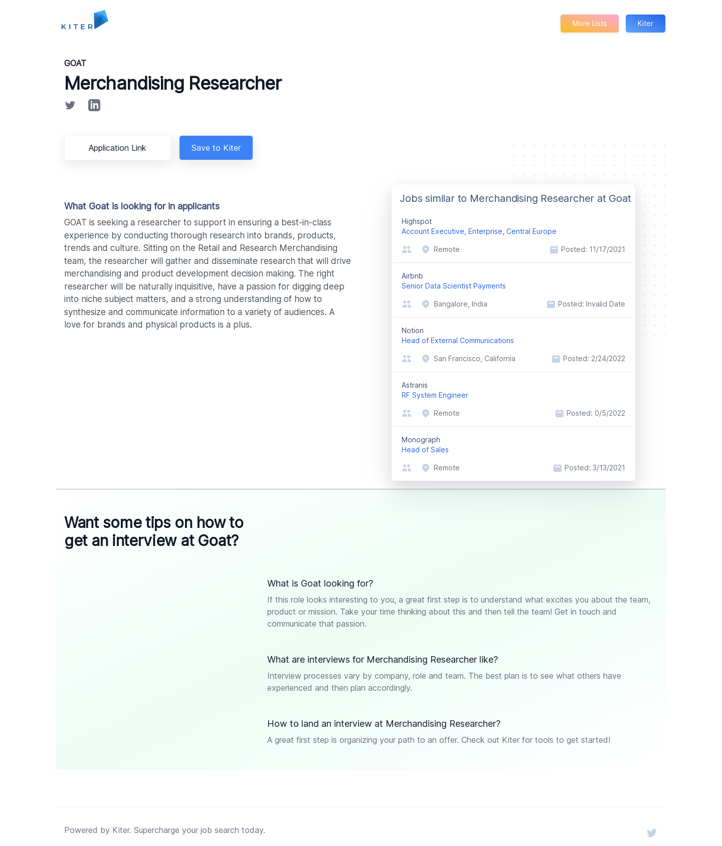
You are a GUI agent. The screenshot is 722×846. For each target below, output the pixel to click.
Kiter (645, 23)
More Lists (589, 23)
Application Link (119, 147)
